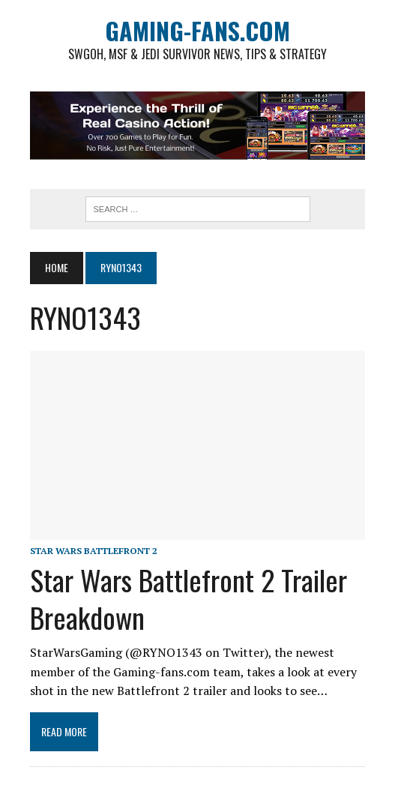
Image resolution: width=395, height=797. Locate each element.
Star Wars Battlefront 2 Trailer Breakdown (188, 598)
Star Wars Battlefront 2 (93, 550)
